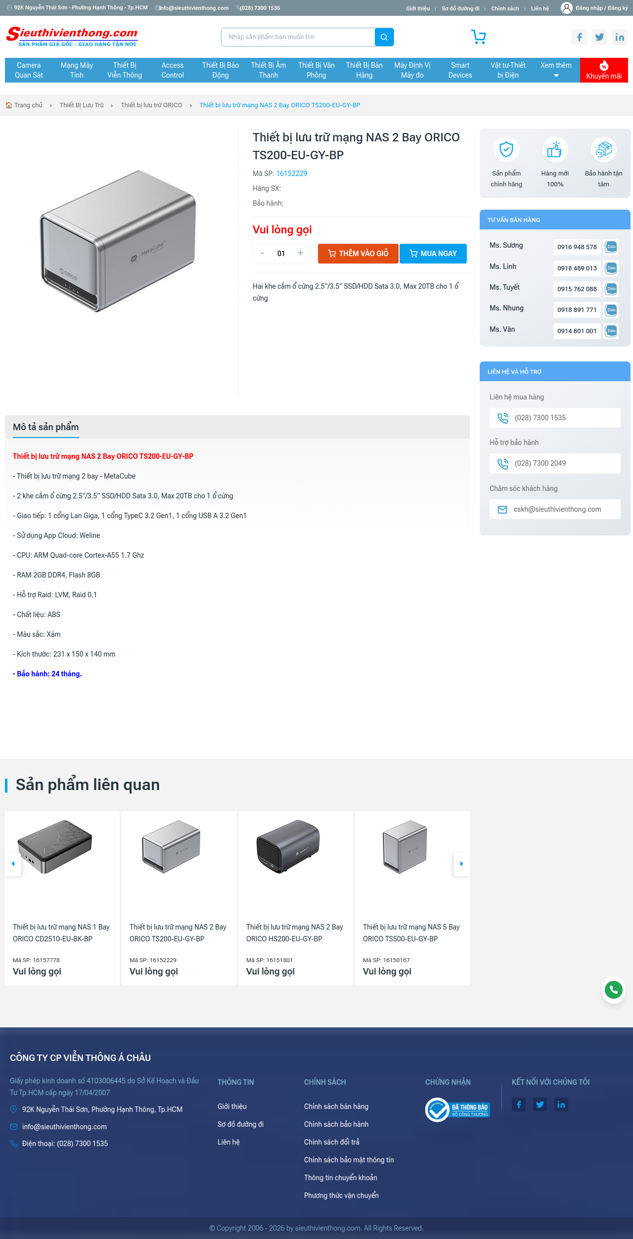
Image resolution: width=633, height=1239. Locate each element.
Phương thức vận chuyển (341, 1195)
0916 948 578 (577, 247)
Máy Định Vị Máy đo (412, 70)
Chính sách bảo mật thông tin (349, 1160)
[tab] (46, 427)
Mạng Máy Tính (77, 70)
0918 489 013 (577, 268)
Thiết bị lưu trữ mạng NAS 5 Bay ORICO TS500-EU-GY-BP (411, 933)
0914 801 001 (577, 331)
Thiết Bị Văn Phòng (316, 70)
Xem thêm (556, 69)
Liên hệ (540, 8)
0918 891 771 (577, 309)
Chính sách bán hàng (336, 1106)
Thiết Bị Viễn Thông (124, 70)
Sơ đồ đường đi (460, 8)
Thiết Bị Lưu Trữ (82, 105)
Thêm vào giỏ (358, 254)
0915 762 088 (577, 289)
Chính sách (505, 8)
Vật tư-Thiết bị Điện (508, 70)
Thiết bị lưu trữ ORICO (151, 105)
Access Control (173, 70)
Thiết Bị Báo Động (220, 70)
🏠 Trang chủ (24, 105)
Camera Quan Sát (29, 70)
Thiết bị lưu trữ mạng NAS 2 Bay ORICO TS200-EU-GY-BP (280, 105)
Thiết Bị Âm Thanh (268, 70)
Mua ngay (433, 254)
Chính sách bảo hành (336, 1124)
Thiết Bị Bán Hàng (364, 70)
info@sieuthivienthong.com (194, 8)
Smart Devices (460, 70)
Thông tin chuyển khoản (340, 1178)
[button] (13, 864)
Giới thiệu (418, 8)
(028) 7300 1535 (264, 8)
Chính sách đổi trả (332, 1142)
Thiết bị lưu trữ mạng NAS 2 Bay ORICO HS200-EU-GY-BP (294, 933)
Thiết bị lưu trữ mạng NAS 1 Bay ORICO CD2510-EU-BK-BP (61, 933)
